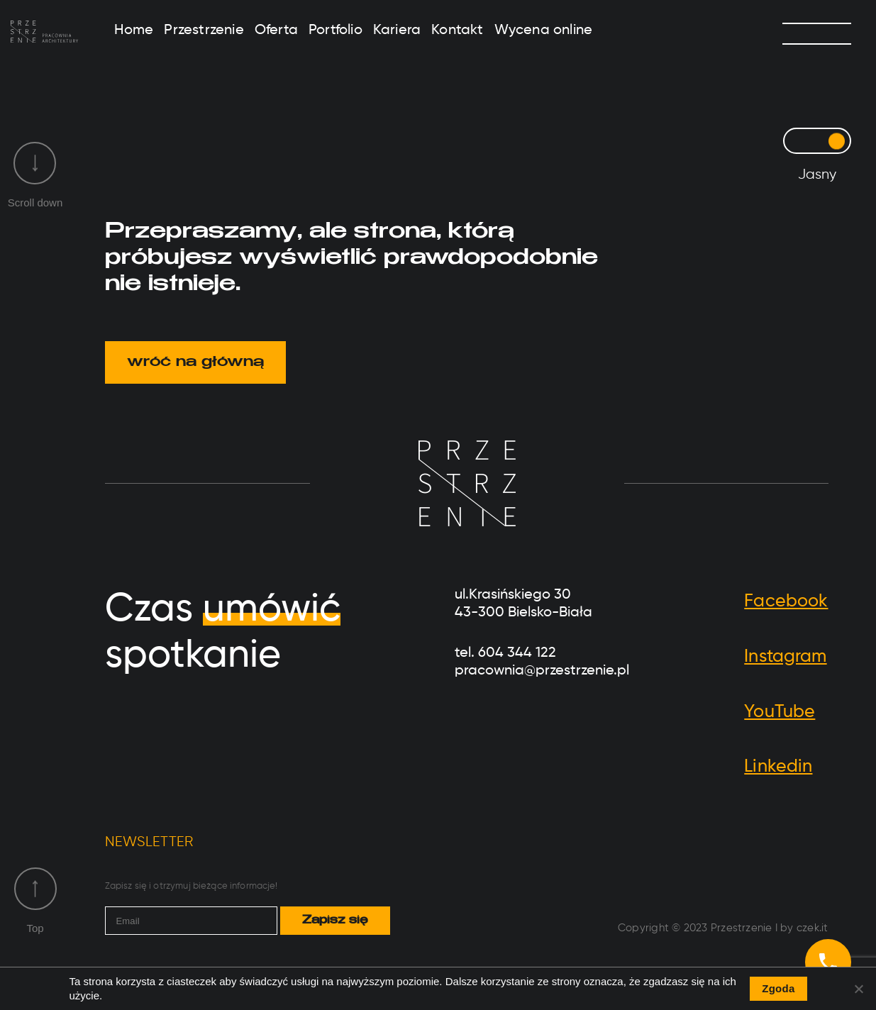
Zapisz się (334, 921)
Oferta (276, 30)
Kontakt (457, 30)
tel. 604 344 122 (505, 653)
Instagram (785, 657)
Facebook (786, 602)
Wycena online (543, 30)
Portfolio (335, 30)
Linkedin (778, 767)
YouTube (779, 712)
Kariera (397, 30)
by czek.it (804, 928)
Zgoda (778, 988)
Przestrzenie (203, 30)
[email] (191, 920)
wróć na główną (195, 362)
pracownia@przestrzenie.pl (542, 671)
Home (134, 30)
